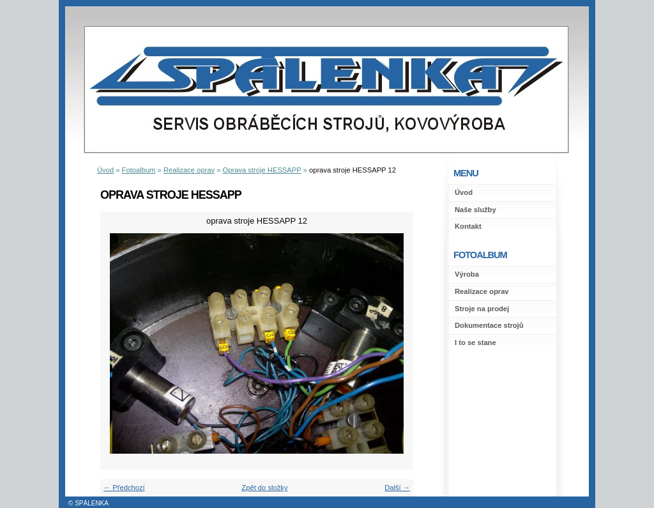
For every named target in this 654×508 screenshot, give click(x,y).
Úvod (464, 192)
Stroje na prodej (482, 308)
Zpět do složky (264, 487)
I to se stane (475, 342)
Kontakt (468, 226)
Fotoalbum (139, 170)
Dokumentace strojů (489, 325)
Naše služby (475, 209)
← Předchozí (124, 487)
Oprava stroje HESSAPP (262, 170)
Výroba (467, 274)
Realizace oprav (482, 291)
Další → (397, 487)
